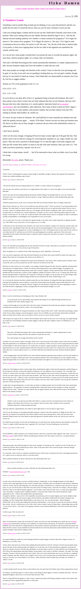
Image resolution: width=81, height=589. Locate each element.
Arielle (9, 515)
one (10, 414)
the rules (15, 160)
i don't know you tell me (39, 165)
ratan (9, 584)
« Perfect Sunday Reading (24, 8)
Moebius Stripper (12, 363)
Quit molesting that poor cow (17, 472)
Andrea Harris (11, 395)
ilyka (9, 326)
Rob (9, 179)
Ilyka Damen (64, 3)
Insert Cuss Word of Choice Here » (53, 8)
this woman (9, 436)
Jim (8, 462)
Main (37, 8)
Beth (9, 239)
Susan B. (10, 290)
